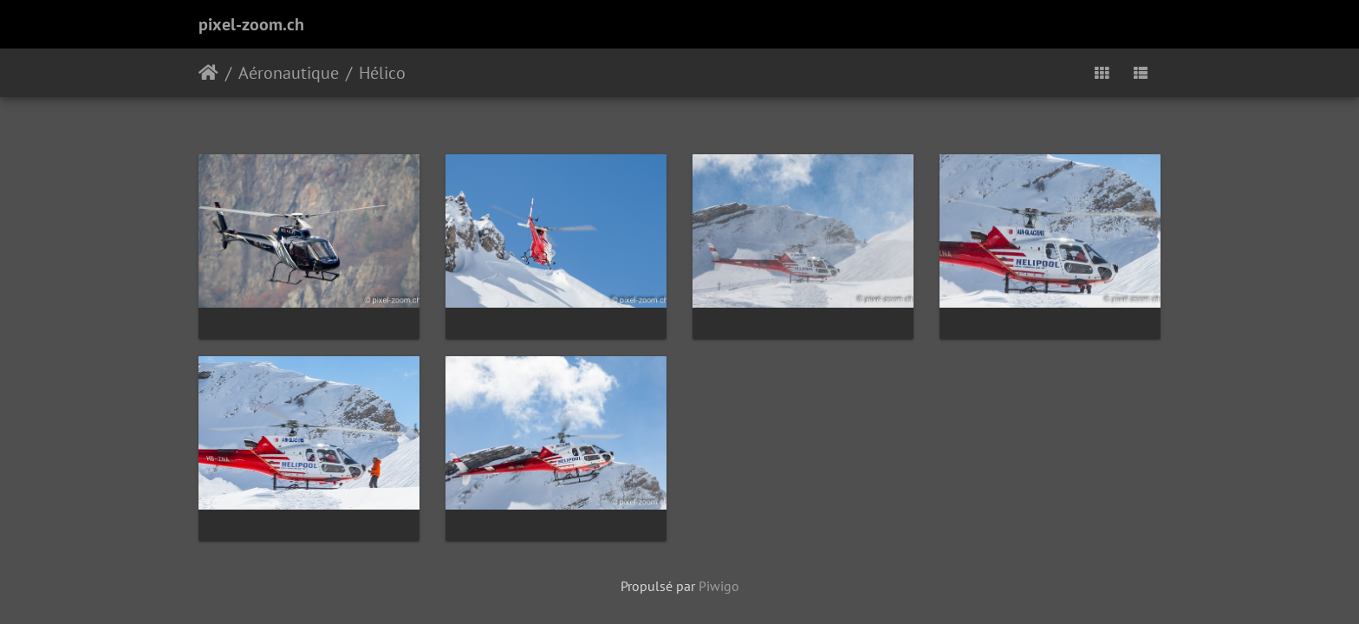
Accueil (208, 73)
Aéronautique (288, 73)
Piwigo (719, 586)
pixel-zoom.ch (251, 24)
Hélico (382, 73)
